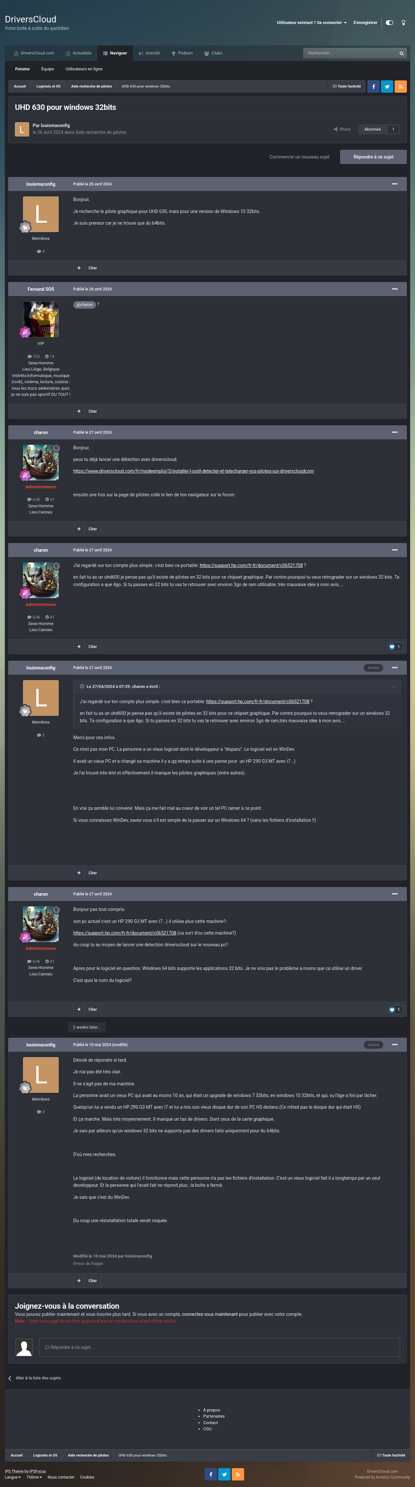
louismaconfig (55, 125)
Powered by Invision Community (382, 1477)
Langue (13, 1477)
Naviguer (118, 53)
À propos (211, 1410)
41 (50, 499)
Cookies (87, 1477)
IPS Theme (14, 1471)
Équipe (47, 68)
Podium (185, 53)
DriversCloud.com (37, 53)
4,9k (33, 499)
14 (49, 356)
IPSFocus (38, 1471)
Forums (22, 68)
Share (342, 129)
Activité (152, 53)
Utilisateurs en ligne (84, 68)
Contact (210, 1422)
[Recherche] (336, 53)
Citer (93, 268)
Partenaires (214, 1416)
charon (41, 432)
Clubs (216, 53)
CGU (207, 1428)
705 (34, 356)
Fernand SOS (41, 289)
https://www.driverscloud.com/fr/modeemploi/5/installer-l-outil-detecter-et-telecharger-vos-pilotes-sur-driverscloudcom (193, 471)
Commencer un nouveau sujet (299, 156)
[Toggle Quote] (83, 686)
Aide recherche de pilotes (101, 132)
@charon (85, 304)
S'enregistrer (365, 22)
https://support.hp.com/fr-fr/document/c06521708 (251, 565)
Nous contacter (61, 1477)
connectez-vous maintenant (210, 1314)
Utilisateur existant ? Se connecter (312, 23)
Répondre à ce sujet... (69, 1347)
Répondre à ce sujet (373, 156)
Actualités (81, 53)
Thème (34, 1477)
